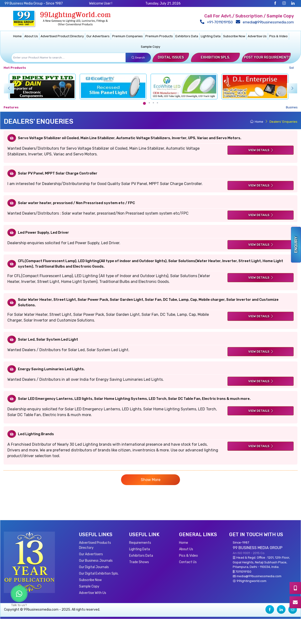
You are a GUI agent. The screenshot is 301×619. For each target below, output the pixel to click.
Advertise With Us (92, 593)
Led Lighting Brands (36, 434)
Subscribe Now (234, 36)
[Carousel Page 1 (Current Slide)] (144, 103)
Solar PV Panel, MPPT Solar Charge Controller (57, 173)
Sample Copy (150, 46)
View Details (261, 150)
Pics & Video (278, 36)
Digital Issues (171, 57)
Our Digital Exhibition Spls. (99, 573)
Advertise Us (257, 36)
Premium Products (159, 36)
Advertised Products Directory (95, 545)
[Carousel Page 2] (149, 102)
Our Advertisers (98, 36)
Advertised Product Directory (62, 36)
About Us (31, 36)
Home (17, 36)
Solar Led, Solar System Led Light (48, 339)
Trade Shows (139, 562)
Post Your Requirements (267, 57)
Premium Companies (127, 36)
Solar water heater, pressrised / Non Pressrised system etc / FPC (76, 203)
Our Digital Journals (94, 567)
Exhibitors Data (186, 36)
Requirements (140, 543)
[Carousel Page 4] (157, 102)
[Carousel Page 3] (153, 102)
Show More (150, 479)
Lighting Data (211, 36)
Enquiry (296, 245)
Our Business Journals (96, 561)
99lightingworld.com (251, 581)
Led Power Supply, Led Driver (43, 232)
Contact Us (188, 562)
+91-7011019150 (217, 22)
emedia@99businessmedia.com (266, 22)
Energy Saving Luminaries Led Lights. (51, 369)
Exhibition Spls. (215, 57)
